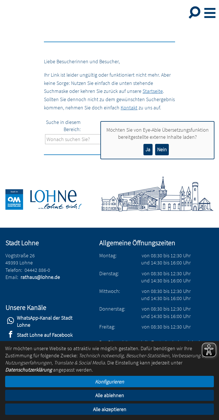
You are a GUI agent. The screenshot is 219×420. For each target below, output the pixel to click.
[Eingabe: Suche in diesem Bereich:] (91, 139)
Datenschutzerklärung (28, 369)
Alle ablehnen (109, 395)
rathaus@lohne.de (40, 277)
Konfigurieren (109, 381)
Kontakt (129, 107)
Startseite (153, 91)
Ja (147, 149)
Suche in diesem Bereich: (63, 125)
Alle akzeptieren (109, 409)
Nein (162, 149)
